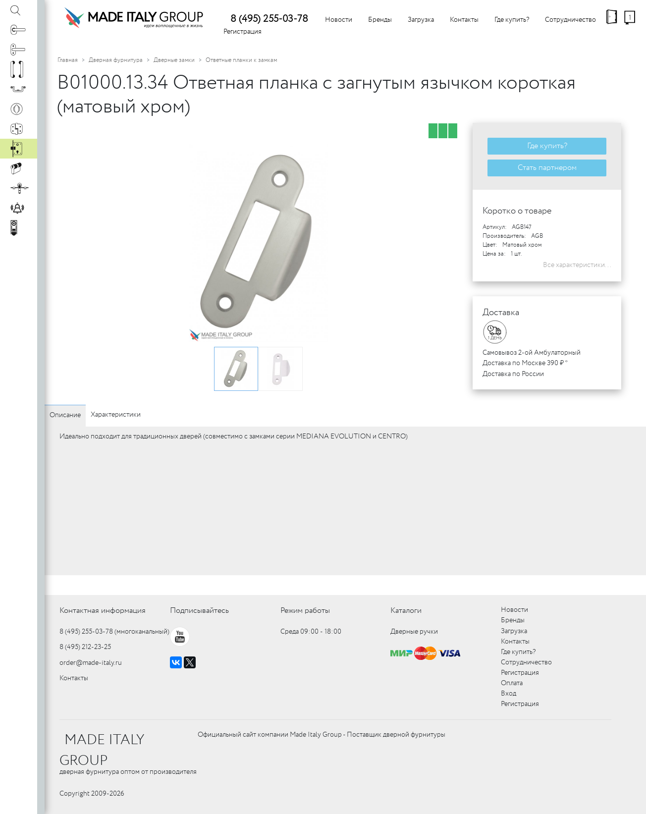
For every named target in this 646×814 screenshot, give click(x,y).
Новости (338, 20)
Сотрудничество (570, 20)
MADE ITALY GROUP (101, 750)
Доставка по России (513, 374)
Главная (67, 60)
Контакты (464, 20)
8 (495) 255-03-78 (269, 19)
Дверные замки (174, 60)
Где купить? (511, 20)
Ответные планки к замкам (241, 60)
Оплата (512, 683)
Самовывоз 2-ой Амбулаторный (532, 353)
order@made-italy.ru (90, 663)
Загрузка (421, 20)
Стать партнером (547, 167)
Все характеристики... (577, 265)
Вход (508, 694)
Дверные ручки (414, 632)
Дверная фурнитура (116, 60)
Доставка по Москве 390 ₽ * (525, 363)
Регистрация (242, 32)
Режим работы (305, 610)
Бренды (380, 20)
